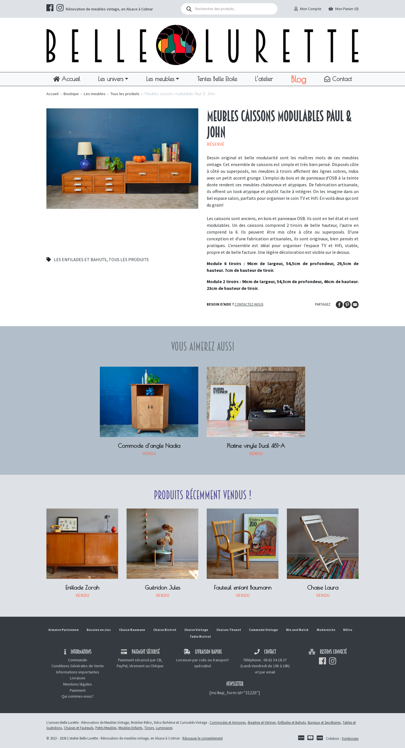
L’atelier (264, 78)
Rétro (347, 630)
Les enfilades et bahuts (80, 259)
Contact (338, 78)
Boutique (71, 93)
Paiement (78, 690)
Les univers (110, 78)
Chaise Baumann (132, 630)
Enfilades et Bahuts (292, 722)
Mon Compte (307, 8)
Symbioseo (350, 738)
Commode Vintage (263, 630)
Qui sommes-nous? (78, 696)
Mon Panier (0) (343, 8)
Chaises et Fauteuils (78, 727)
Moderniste (326, 630)
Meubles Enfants (130, 727)
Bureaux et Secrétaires (324, 722)
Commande (77, 659)
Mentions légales (77, 684)
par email (267, 672)
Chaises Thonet (228, 630)
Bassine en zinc (99, 630)
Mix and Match (297, 630)
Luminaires (164, 727)
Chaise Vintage (196, 630)
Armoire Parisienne (63, 630)
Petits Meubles (105, 727)
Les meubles (160, 78)
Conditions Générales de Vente (77, 665)
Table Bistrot (200, 636)
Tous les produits (125, 93)
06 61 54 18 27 (275, 659)
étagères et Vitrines (262, 722)
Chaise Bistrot (164, 630)
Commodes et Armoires (228, 722)
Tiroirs (149, 727)
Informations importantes (77, 672)
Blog (298, 79)
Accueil (66, 78)
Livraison (77, 677)
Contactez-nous (249, 304)
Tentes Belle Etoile (217, 78)
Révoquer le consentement (203, 738)
